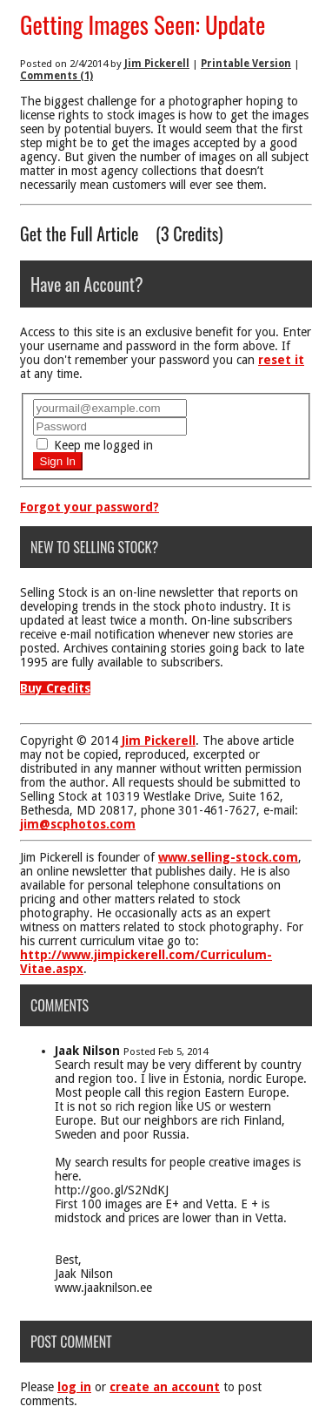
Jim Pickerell (156, 63)
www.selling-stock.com (228, 857)
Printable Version (246, 63)
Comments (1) (56, 76)
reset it (281, 360)
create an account (165, 1387)
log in (74, 1387)
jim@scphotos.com (78, 824)
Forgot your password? (89, 507)
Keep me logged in (95, 445)
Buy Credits (55, 688)
